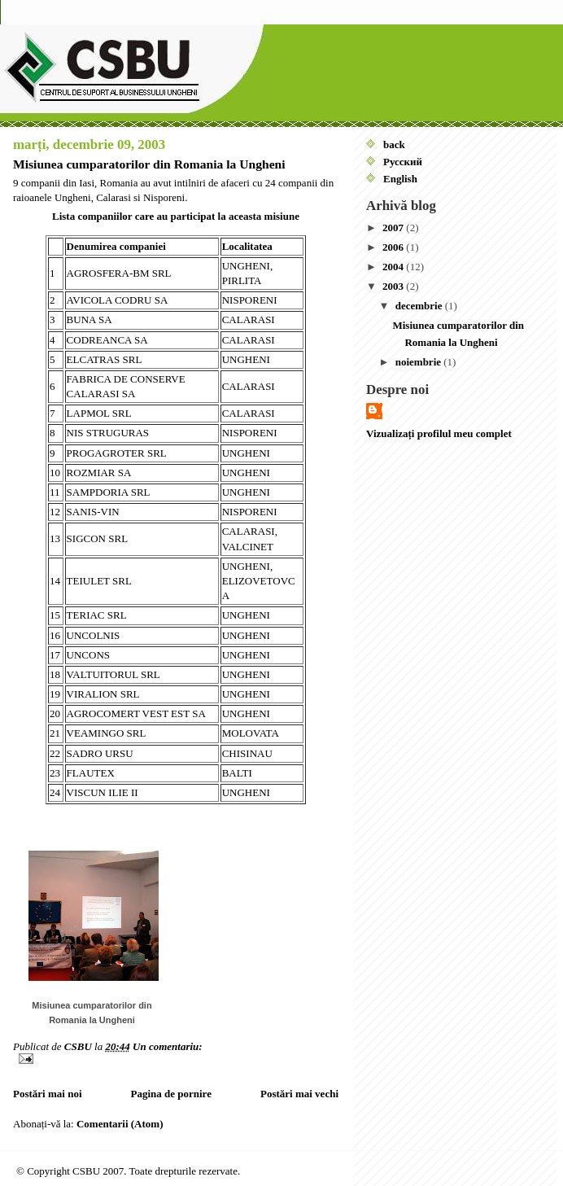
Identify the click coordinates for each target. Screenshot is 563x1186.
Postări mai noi (47, 1094)
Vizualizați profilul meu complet (439, 433)
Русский (402, 161)
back (394, 144)
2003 (394, 286)
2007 (394, 227)
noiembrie (419, 362)
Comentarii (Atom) (120, 1124)
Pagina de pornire (171, 1094)
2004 (394, 266)
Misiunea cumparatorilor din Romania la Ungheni (149, 164)
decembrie (420, 306)
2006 (394, 247)
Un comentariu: (168, 1046)
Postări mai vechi (299, 1094)
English (400, 179)
